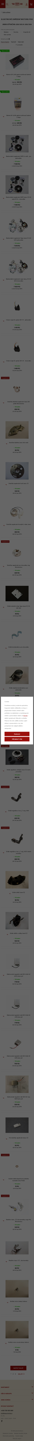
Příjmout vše (17, 739)
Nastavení (17, 734)
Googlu (25, 715)
